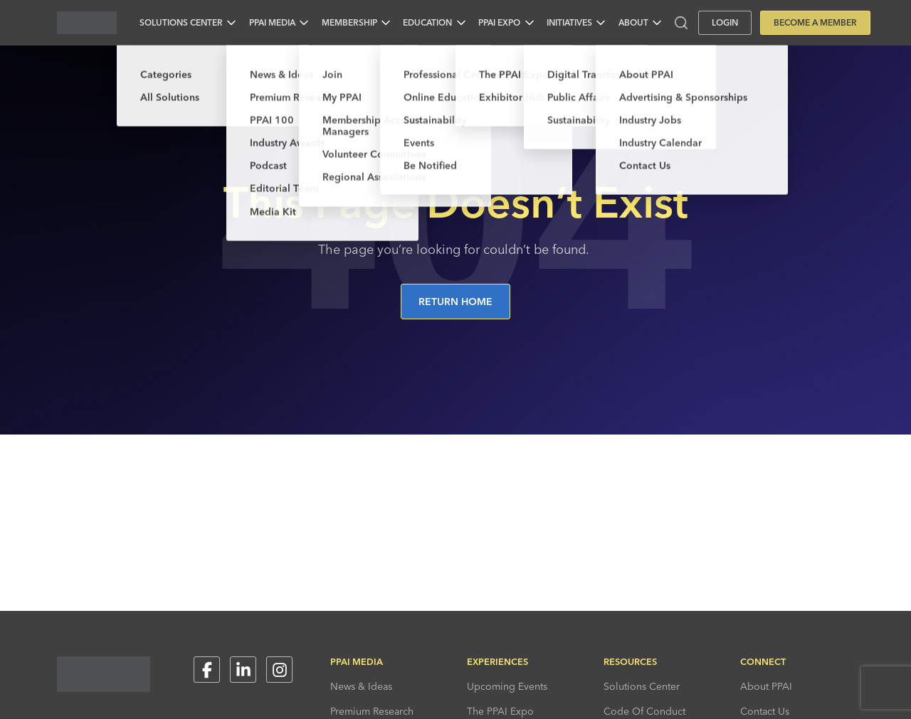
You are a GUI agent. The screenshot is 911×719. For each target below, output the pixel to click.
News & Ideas (361, 686)
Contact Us (764, 711)
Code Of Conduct (644, 711)
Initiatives (569, 22)
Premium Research (372, 711)
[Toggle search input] (681, 22)
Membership (349, 22)
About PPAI (766, 686)
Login (725, 22)
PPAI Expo (499, 22)
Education (427, 22)
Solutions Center (181, 22)
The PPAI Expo (500, 711)
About (633, 22)
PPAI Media (272, 22)
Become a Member (815, 22)
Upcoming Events (507, 686)
